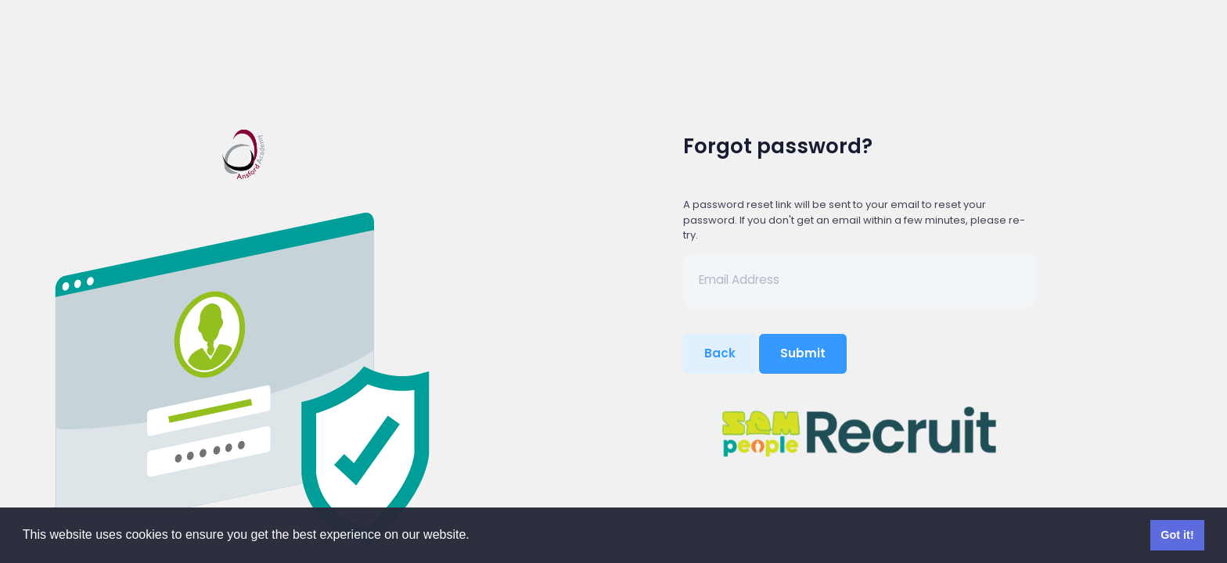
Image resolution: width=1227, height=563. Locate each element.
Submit (803, 353)
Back (720, 353)
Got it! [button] (1176, 535)
